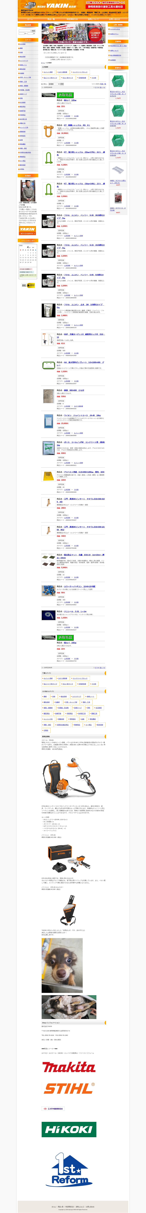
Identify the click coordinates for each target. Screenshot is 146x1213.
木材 (53, 696)
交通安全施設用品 (63, 725)
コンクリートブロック (80, 72)
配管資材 (100, 725)
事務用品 (77, 725)
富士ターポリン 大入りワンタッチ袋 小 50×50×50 (118, 153)
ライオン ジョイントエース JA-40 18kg (82, 415)
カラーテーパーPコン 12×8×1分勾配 (79, 586)
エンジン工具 (48, 719)
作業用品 (70, 713)
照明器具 (73, 719)
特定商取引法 (72, 19)
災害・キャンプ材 (71, 702)
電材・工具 (86, 702)
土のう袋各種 (62, 72)
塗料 (88, 708)
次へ (101, 87)
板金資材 (64, 696)
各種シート (90, 696)
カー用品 (89, 725)
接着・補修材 (48, 708)
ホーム (30, 19)
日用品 (46, 730)
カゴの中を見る (115, 29)
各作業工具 (82, 713)
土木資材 (67, 116)
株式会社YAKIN (27, 10)
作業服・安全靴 (63, 708)
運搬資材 (61, 719)
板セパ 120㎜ (70, 100)
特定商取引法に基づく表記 (118, 45)
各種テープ (78, 708)
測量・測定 (47, 725)
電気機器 (93, 719)
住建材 (57, 702)
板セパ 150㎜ (70, 643)
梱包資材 (47, 702)
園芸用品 (47, 713)
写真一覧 (103, 84)
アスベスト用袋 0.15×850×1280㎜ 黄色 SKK (84, 472)
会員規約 (113, 60)
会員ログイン (114, 34)
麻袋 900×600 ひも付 (74, 390)
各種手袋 (58, 713)
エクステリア (76, 696)
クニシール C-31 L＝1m (75, 611)
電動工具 (94, 713)
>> (104, 87)
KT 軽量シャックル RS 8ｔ (77, 125)
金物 (82, 719)
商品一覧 (51, 19)
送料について (93, 19)
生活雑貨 (99, 708)
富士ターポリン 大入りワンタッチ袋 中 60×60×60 (118, 123)
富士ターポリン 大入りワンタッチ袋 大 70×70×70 (118, 94)
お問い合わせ (114, 19)
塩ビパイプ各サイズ (50, 78)
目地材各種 (82, 78)
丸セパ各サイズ (68, 78)
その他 (94, 78)
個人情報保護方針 (115, 55)
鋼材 (45, 696)
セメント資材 (48, 72)
